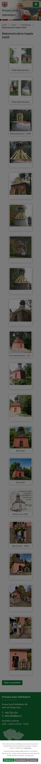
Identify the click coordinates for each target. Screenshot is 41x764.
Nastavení (33, 760)
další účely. (28, 748)
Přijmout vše (8, 760)
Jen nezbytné (21, 760)
